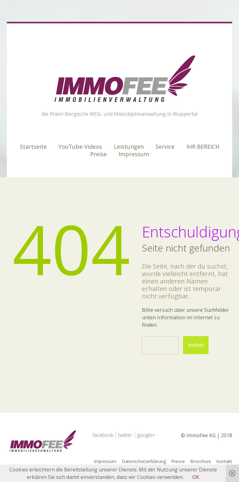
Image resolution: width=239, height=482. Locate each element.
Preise (98, 154)
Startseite (33, 146)
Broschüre (200, 461)
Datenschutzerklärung (144, 461)
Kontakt (224, 461)
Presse (178, 461)
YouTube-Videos (80, 146)
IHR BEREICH (202, 146)
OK (195, 477)
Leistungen (129, 146)
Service (165, 146)
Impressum (134, 154)
